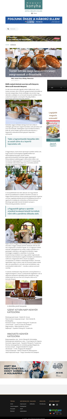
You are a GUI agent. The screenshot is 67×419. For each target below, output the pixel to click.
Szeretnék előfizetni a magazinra (53, 145)
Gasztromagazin (14, 406)
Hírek (11, 404)
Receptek (12, 408)
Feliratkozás (43, 404)
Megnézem (53, 140)
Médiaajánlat (23, 406)
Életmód (12, 411)
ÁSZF (21, 408)
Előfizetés (32, 404)
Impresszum (23, 404)
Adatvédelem (23, 411)
